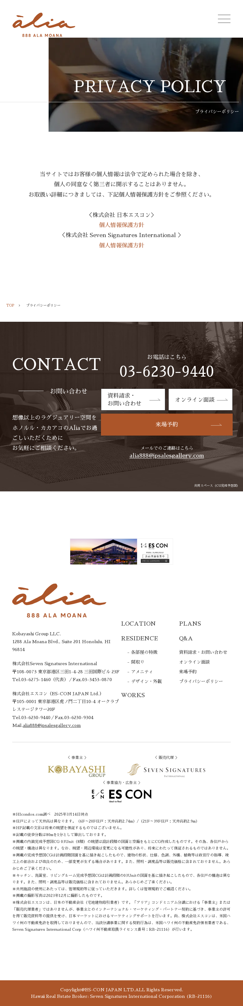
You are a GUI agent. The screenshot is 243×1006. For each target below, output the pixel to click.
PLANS (190, 624)
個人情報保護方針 (121, 225)
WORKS (133, 695)
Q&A (186, 638)
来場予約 (189, 424)
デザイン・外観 (146, 681)
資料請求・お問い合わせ (203, 652)
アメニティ (142, 672)
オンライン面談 (202, 400)
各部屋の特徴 (144, 652)
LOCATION (138, 624)
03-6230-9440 (166, 372)
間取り (137, 662)
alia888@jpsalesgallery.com (166, 455)
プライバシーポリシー (201, 681)
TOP (10, 305)
